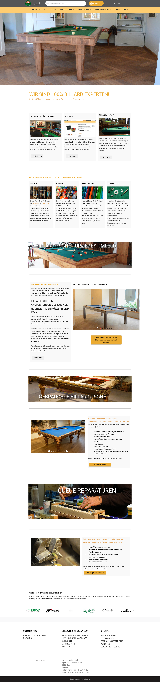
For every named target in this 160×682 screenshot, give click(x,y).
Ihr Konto (105, 631)
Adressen (105, 644)
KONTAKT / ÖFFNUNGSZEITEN (35, 635)
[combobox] (65, 3)
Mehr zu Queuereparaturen (95, 573)
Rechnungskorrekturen (112, 641)
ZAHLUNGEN (67, 641)
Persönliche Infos (109, 635)
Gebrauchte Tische (100, 465)
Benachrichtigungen (111, 647)
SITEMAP (66, 647)
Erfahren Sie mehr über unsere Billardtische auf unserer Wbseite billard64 (106, 340)
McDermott (36, 203)
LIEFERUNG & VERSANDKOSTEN (75, 638)
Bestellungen (107, 638)
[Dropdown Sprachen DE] (37, 3)
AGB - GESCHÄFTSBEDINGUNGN (75, 635)
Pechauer (46, 203)
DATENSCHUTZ (68, 644)
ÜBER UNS (27, 638)
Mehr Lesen (37, 156)
